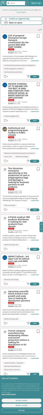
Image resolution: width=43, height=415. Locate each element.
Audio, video (8, 156)
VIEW (34, 76)
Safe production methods (11, 369)
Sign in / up (36, 3)
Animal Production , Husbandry (13, 363)
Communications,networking (13, 72)
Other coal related (9, 205)
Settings (21, 410)
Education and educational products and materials (19, 153)
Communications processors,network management (19, 65)
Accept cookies (21, 400)
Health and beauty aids (11, 244)
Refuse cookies (21, 405)
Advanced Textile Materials (12, 366)
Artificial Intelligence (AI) (11, 116)
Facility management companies (13, 69)
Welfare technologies (22, 156)
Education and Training (11, 279)
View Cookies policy (9, 394)
